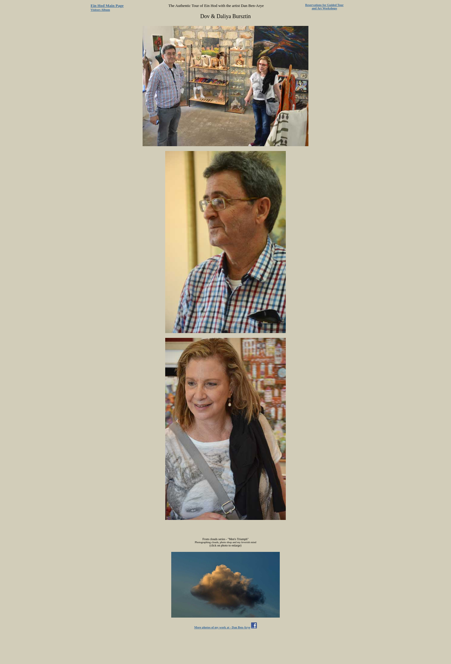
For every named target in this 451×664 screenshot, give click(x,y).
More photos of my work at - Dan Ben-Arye (222, 627)
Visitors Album (100, 9)
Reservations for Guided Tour (324, 5)
